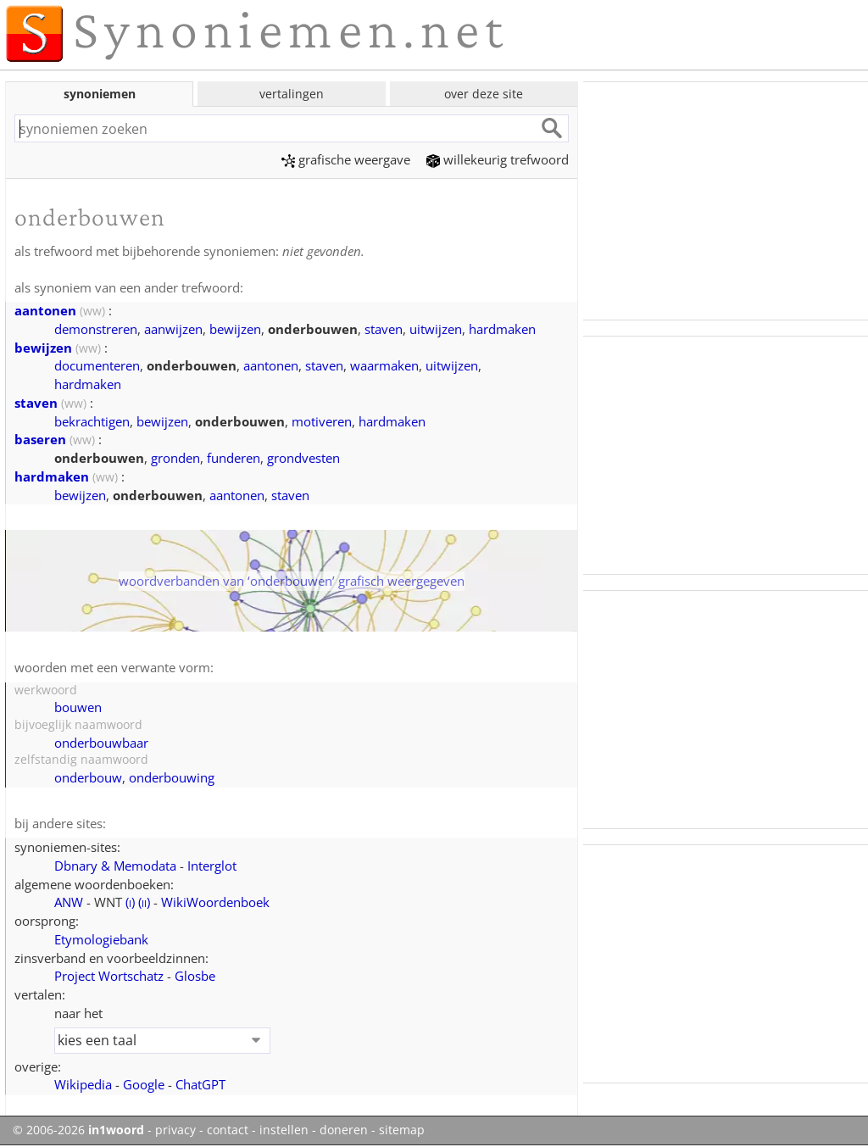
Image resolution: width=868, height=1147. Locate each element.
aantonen (45, 310)
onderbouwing (171, 777)
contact (227, 1130)
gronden (175, 457)
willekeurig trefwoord (497, 159)
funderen (233, 457)
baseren (40, 439)
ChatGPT (200, 1084)
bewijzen (235, 328)
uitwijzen (435, 328)
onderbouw (88, 777)
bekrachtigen (92, 421)
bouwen (78, 707)
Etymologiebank (101, 939)
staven (383, 328)
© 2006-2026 (78, 1130)
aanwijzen (173, 328)
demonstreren (95, 328)
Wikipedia (83, 1084)
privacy (175, 1130)
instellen (284, 1130)
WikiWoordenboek (215, 902)
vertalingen (291, 94)
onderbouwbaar (101, 742)
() (130, 902)
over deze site (483, 94)
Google (143, 1084)
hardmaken (502, 328)
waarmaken (384, 365)
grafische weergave (345, 159)
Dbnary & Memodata (115, 865)
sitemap (402, 1130)
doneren (344, 1130)
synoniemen (100, 94)
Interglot (211, 865)
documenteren (97, 365)
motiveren (322, 421)
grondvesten (303, 457)
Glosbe (195, 975)
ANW (68, 902)
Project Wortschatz (109, 975)
